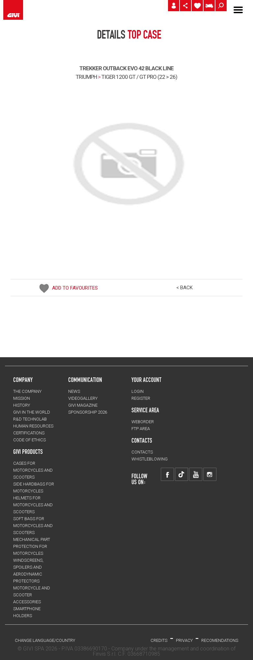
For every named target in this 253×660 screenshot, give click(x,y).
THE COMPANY (27, 391)
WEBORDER (142, 421)
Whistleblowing (149, 458)
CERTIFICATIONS (28, 432)
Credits (159, 640)
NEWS (74, 391)
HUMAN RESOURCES (33, 426)
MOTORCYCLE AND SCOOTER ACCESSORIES (31, 594)
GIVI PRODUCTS (28, 451)
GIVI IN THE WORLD (31, 412)
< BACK (184, 288)
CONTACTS (142, 452)
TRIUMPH (86, 77)
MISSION (21, 398)
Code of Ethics (29, 439)
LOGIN (137, 391)
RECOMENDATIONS (219, 640)
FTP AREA (140, 428)
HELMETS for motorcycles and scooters (33, 504)
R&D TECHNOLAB (30, 419)
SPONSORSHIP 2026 (87, 412)
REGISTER (140, 398)
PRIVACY (184, 640)
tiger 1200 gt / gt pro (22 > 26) (139, 77)
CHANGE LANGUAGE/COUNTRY (45, 640)
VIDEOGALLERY (83, 398)
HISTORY (21, 405)
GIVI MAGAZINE (83, 405)
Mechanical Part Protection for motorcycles (31, 546)
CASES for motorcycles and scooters (33, 470)
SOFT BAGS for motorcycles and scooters (33, 525)
